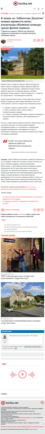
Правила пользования (6, 426)
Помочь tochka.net (17, 13)
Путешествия (6, 49)
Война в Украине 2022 (33, 13)
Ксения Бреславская (14, 40)
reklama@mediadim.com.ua (27, 417)
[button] (38, 8)
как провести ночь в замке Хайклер (19, 231)
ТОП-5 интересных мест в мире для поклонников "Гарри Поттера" (17, 277)
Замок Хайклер (11, 229)
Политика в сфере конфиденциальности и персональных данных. (28, 426)
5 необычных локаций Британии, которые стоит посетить (21, 321)
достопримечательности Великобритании (21, 227)
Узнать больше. (33, 429)
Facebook (21, 214)
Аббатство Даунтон (13, 225)
